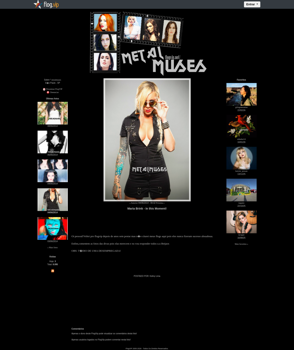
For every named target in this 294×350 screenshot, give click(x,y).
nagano (241, 203)
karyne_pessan (241, 171)
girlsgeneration (241, 107)
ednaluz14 (241, 139)
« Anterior (133, 203)
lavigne (241, 235)
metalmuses (56, 80)
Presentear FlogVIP (52, 89)
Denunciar (52, 92)
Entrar (251, 4)
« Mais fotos (53, 247)
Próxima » (160, 203)
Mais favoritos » (241, 244)
